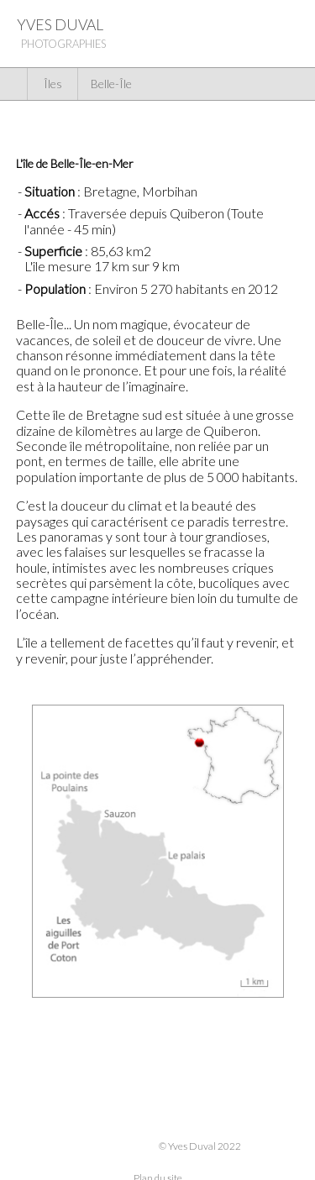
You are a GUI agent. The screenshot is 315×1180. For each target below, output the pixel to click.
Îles (53, 84)
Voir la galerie (239, 123)
